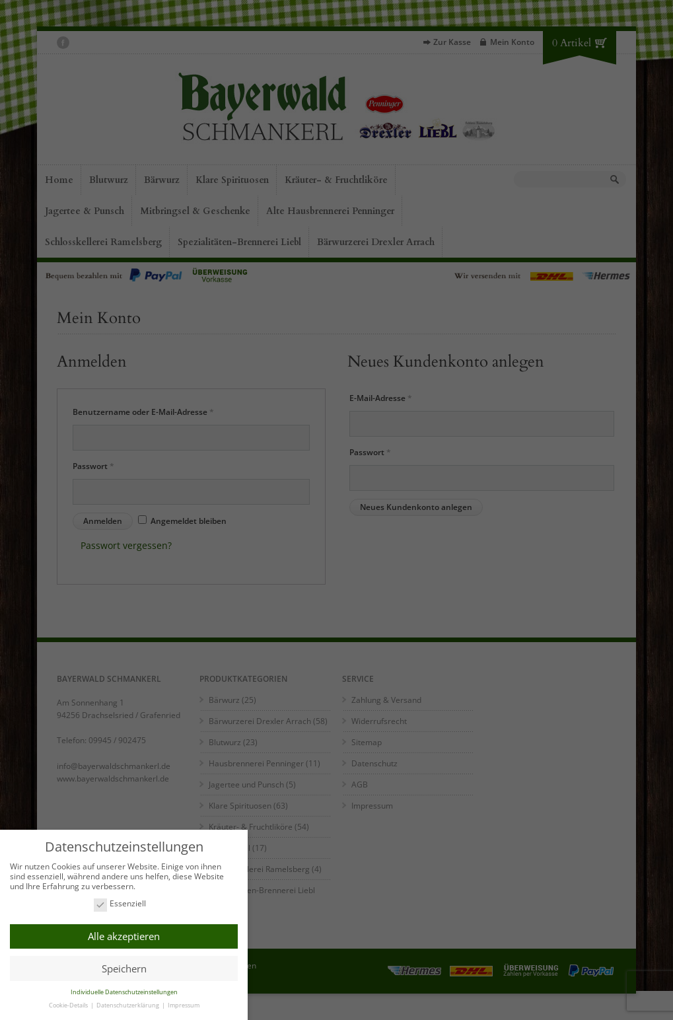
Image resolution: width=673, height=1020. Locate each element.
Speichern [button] (124, 966)
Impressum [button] (183, 1003)
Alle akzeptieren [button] (124, 934)
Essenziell (120, 902)
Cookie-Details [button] (69, 1003)
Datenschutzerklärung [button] (128, 1003)
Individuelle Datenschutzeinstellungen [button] (124, 990)
